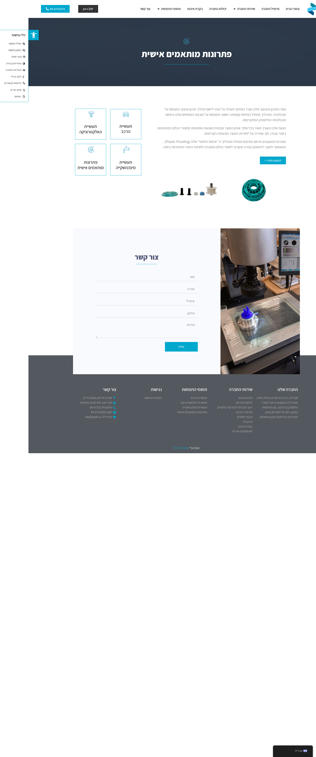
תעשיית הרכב (97, 128)
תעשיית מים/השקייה (97, 164)
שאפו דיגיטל (152, 448)
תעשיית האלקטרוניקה (62, 129)
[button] (5, 35)
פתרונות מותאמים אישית (62, 164)
